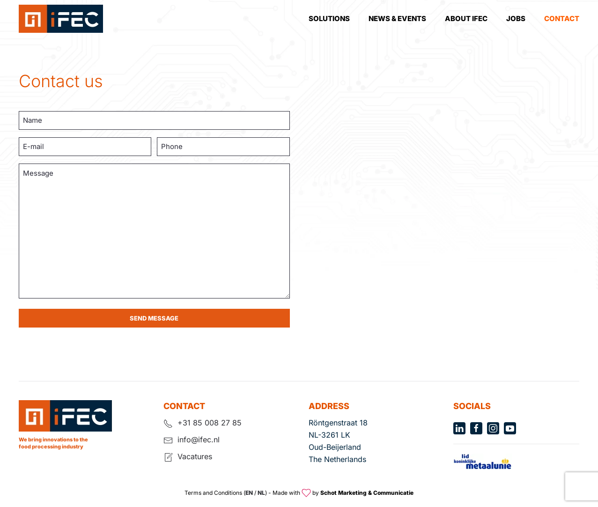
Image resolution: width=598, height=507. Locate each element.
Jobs (515, 18)
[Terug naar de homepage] (61, 18)
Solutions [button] (329, 18)
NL (261, 492)
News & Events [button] (397, 18)
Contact (561, 18)
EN (249, 492)
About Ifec (466, 18)
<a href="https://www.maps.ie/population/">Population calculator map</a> (444, 209)
